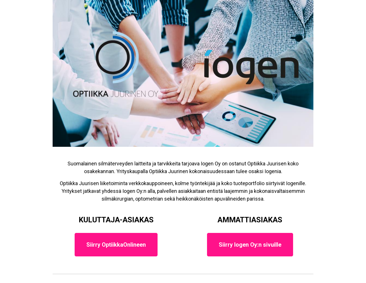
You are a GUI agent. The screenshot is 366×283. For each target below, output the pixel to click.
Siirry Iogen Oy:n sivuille (250, 244)
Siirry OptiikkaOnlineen (116, 244)
